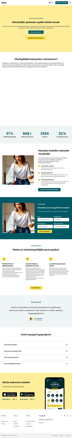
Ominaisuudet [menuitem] (4, 421)
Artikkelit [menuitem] (16, 423)
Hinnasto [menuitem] (3, 423)
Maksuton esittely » (61, 2)
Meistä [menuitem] (15, 421)
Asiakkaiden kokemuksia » (36, 38)
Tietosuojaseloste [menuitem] (30, 421)
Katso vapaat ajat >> (36, 32)
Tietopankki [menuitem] (17, 426)
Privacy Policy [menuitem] (55, 435)
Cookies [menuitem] (61, 435)
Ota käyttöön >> (36, 287)
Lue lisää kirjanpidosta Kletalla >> (49, 189)
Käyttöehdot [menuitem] (29, 426)
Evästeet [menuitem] (28, 423)
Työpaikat (41, 422)
